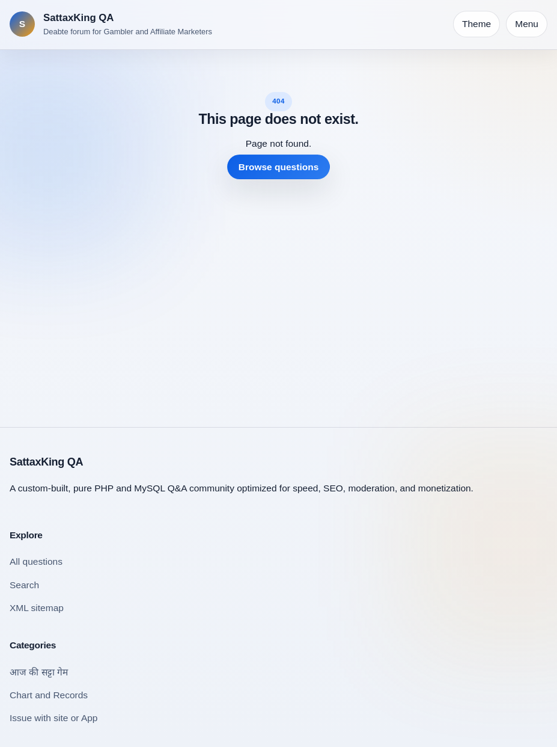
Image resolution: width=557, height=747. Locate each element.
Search (24, 585)
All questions (36, 561)
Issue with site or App (53, 718)
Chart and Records (49, 695)
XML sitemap (37, 608)
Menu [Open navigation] (526, 24)
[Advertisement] (278, 293)
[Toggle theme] (476, 24)
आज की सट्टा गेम (39, 672)
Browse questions (279, 167)
